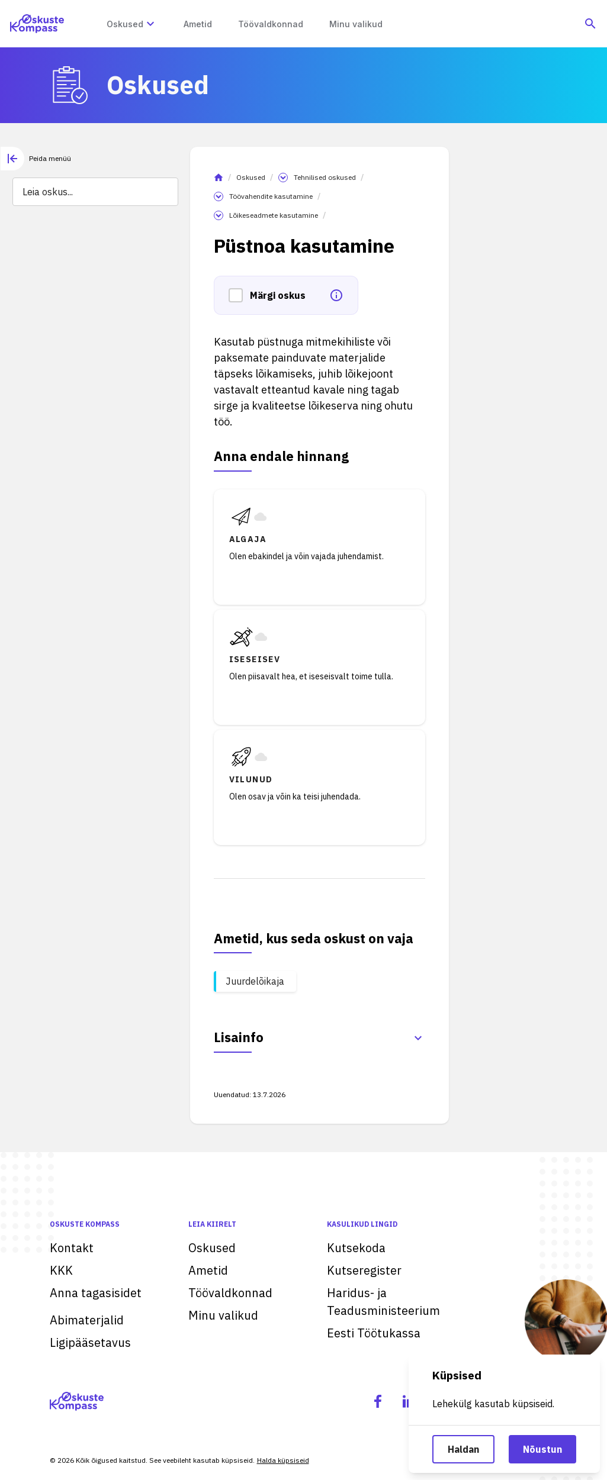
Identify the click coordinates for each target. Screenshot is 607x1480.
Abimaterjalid (87, 1320)
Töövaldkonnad (230, 1293)
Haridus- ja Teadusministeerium (383, 1301)
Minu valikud (223, 1315)
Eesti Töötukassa (373, 1333)
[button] (239, 295)
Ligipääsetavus (90, 1342)
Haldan (463, 1449)
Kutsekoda (356, 1248)
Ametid (208, 1270)
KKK (61, 1270)
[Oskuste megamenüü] (150, 24)
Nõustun (542, 1449)
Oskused (250, 177)
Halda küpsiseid (283, 1460)
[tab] (36, 158)
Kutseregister (364, 1270)
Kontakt (72, 1248)
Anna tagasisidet (96, 1293)
